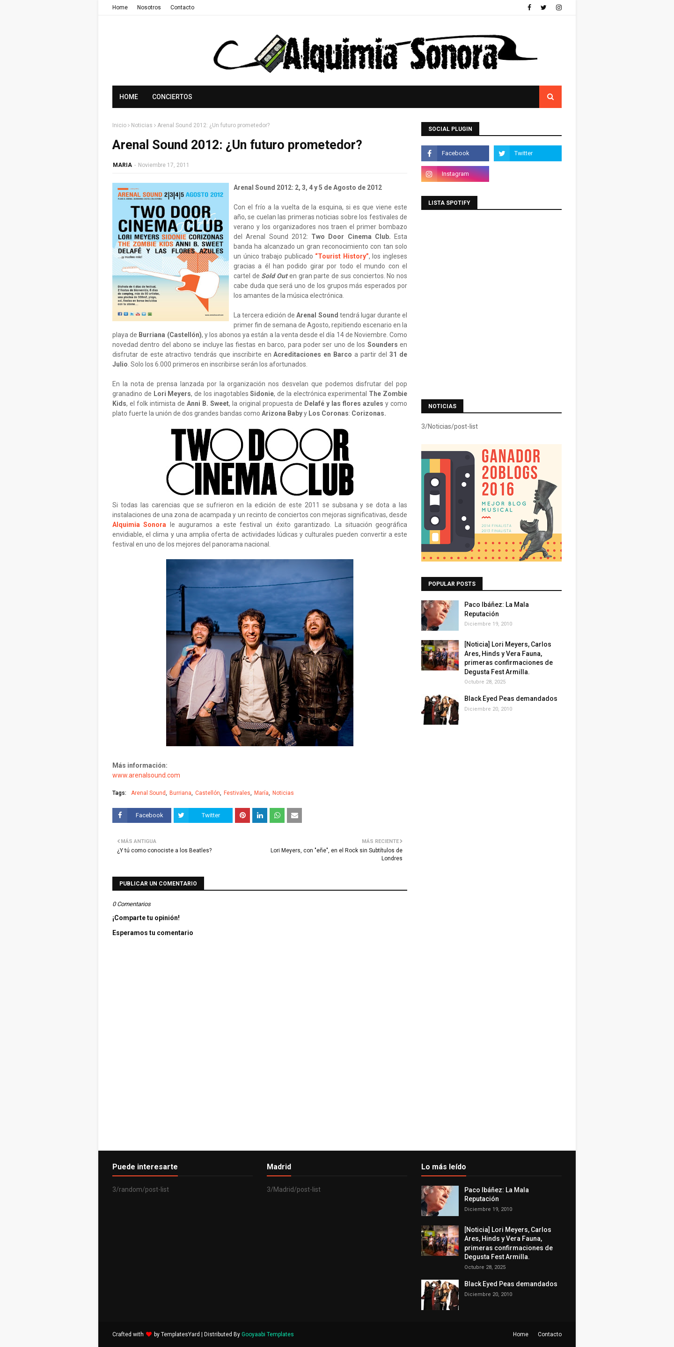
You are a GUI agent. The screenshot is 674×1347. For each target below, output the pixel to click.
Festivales (237, 793)
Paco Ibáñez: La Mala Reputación (496, 609)
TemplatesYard (180, 1334)
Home (120, 7)
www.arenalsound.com (146, 775)
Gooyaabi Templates (268, 1334)
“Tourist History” (342, 256)
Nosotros (149, 7)
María (261, 793)
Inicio (119, 125)
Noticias (142, 125)
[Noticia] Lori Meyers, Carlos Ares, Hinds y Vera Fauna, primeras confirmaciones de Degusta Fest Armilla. (508, 658)
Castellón (207, 793)
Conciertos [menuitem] (172, 97)
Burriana (180, 793)
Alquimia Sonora (139, 524)
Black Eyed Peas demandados (510, 698)
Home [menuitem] (128, 97)
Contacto (182, 7)
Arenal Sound (148, 793)
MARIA (122, 165)
